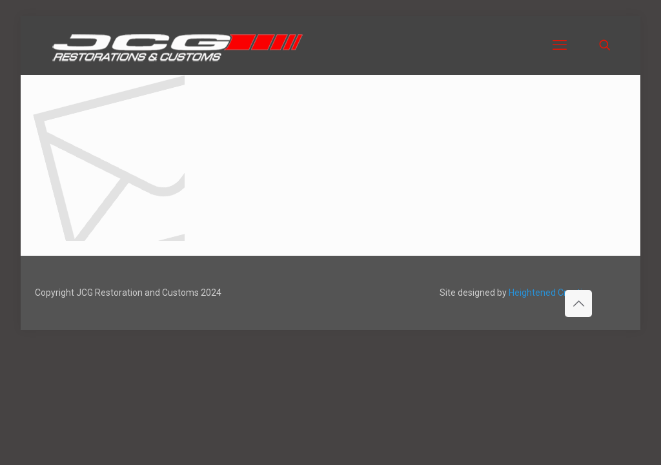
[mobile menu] (560, 45)
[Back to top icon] (578, 303)
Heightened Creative (550, 292)
